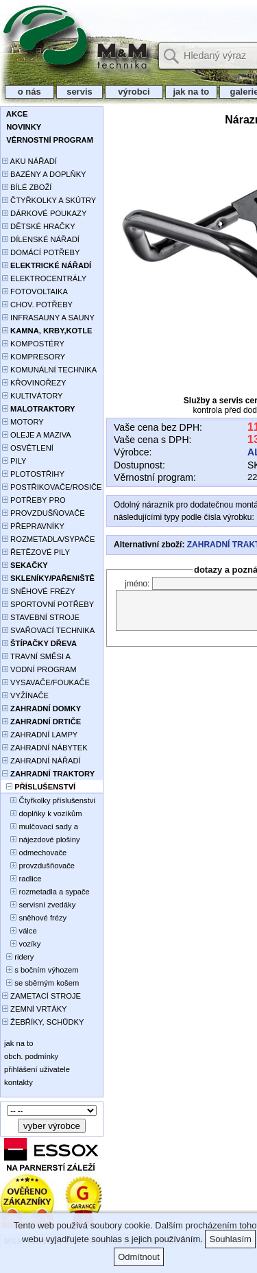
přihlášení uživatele (36, 1069)
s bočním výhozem (40, 970)
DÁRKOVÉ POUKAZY (44, 213)
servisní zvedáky (38, 905)
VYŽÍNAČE (25, 695)
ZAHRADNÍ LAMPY (39, 734)
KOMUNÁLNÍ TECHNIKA (49, 370)
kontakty (17, 1082)
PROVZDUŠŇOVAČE (43, 513)
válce (19, 931)
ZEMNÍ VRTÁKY (34, 1009)
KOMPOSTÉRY (33, 344)
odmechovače (34, 852)
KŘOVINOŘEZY (34, 383)
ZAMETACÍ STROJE (41, 996)
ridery (18, 957)
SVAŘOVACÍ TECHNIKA (48, 630)
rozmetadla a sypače (46, 892)
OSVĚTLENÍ (27, 448)
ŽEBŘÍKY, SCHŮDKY (43, 1022)
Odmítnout (139, 1257)
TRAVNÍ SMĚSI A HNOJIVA (36, 657)
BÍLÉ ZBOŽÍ (26, 187)
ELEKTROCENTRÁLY (44, 278)
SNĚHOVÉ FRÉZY (38, 591)
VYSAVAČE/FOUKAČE (46, 682)
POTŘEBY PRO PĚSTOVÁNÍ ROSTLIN (41, 501)
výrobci (134, 91)
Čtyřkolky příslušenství (48, 800)
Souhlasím (230, 1239)
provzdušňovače (38, 865)
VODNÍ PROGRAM (39, 669)
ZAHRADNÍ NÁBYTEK (45, 747)
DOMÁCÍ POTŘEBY (40, 252)
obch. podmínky (30, 1056)
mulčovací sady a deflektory (40, 827)
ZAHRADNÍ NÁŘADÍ (41, 761)
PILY (14, 461)
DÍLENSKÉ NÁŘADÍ (40, 239)
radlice (22, 879)
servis (80, 91)
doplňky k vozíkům (42, 813)
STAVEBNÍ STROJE (40, 617)
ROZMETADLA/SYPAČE (48, 539)
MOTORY (23, 422)
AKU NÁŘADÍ (29, 161)
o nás (29, 91)
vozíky (21, 944)
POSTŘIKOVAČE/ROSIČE (52, 487)
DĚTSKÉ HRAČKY (38, 226)
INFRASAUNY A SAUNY (48, 317)
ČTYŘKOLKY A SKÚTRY (49, 200)
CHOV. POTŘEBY (37, 304)
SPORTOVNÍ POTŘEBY (48, 604)
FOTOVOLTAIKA (35, 291)
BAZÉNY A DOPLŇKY (44, 174)
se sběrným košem (40, 983)
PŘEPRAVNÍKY (33, 526)
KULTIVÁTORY (32, 396)
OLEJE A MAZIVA (36, 435)
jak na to (191, 91)
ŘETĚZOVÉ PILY (36, 552)
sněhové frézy (34, 918)
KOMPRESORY (33, 357)
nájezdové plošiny (40, 839)
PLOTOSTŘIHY (33, 474)
